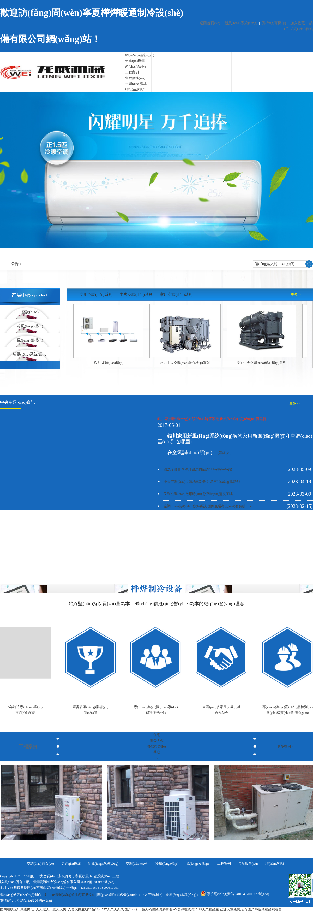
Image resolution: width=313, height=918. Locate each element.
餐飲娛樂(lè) (156, 746)
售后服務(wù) (135, 78)
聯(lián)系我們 (135, 89)
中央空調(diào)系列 (136, 294)
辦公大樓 (157, 741)
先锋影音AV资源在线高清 (178, 909)
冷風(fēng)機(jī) (30, 326)
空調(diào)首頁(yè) (40, 864)
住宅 (156, 735)
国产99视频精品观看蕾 (265, 909)
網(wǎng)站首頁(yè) (139, 55)
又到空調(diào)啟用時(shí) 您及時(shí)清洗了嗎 (198, 494)
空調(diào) (30, 312)
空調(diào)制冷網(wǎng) (34, 900)
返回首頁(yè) (210, 23)
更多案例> (285, 746)
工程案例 (132, 72)
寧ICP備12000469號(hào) (97, 882)
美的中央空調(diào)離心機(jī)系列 (261, 363)
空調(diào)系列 (136, 864)
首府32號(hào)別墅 (265, 846)
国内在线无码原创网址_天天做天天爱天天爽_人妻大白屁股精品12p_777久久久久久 (62, 909)
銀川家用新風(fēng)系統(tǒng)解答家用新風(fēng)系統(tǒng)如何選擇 (212, 419)
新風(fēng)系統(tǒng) (241, 23)
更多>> (296, 294)
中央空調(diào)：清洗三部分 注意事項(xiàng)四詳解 (149, 264)
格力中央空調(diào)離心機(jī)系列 (185, 363)
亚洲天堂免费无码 (233, 909)
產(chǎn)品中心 (136, 66)
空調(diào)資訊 (136, 84)
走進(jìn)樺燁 (135, 61)
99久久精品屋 (208, 909)
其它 (156, 752)
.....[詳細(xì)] (222, 453)
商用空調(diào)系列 (96, 294)
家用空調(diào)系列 (176, 294)
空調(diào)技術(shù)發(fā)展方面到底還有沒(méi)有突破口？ (208, 506)
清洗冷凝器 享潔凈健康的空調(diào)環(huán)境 (73, 264)
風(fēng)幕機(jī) (274, 23)
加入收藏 (297, 23)
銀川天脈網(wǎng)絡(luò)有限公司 (70, 895)
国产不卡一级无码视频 (142, 909)
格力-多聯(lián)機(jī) (108, 363)
